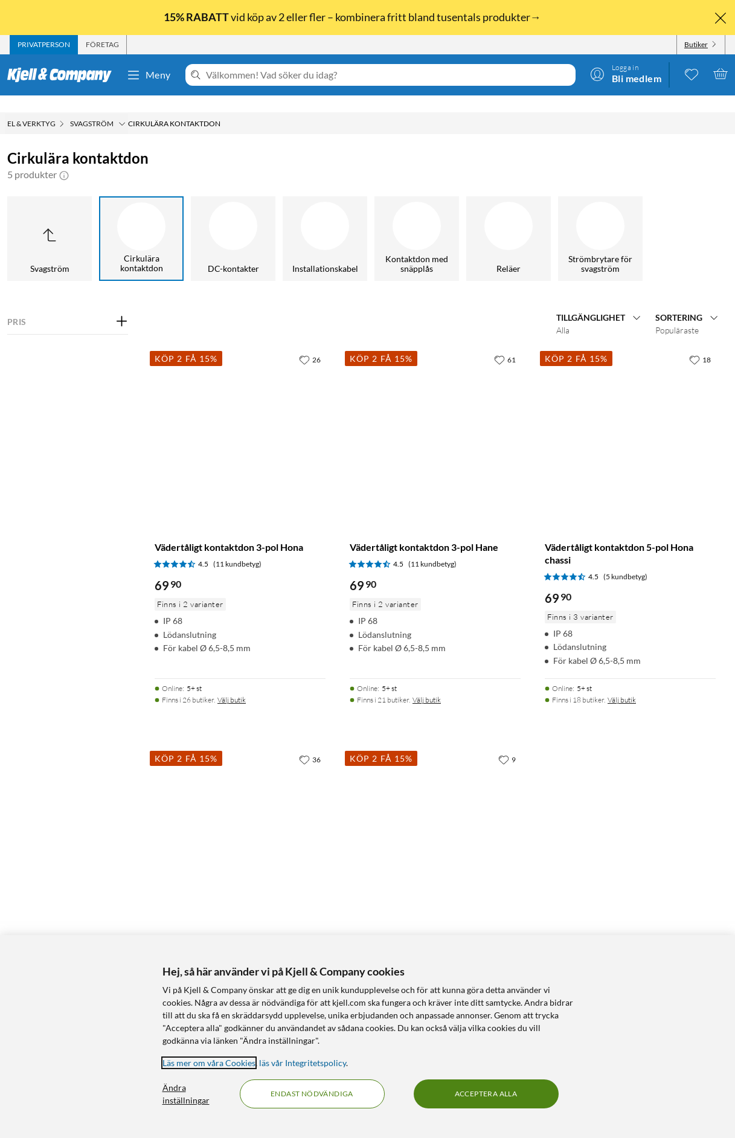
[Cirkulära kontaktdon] (141, 222)
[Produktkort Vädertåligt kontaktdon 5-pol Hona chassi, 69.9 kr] (630, 417)
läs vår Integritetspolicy (302, 1063)
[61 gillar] (505, 342)
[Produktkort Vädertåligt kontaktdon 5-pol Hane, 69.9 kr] (240, 817)
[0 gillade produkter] (691, 73)
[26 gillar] (310, 342)
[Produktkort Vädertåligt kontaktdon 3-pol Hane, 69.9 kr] (435, 417)
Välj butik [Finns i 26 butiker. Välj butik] (231, 682)
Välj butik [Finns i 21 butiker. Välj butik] (426, 682)
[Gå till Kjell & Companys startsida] (63, 75)
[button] (64, 157)
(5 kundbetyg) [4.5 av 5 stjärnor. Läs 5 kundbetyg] (625, 559)
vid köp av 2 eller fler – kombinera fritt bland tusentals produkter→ (353, 17)
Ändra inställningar (186, 1093)
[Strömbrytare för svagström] (600, 221)
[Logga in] (625, 73)
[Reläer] (508, 221)
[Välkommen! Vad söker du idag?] (388, 75)
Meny (148, 75)
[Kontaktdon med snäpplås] (416, 221)
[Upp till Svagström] (49, 221)
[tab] (44, 44)
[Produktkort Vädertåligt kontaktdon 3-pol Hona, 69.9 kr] (240, 417)
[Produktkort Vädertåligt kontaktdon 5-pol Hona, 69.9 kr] (435, 817)
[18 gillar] (700, 342)
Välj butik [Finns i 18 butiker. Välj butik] (622, 682)
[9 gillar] (507, 742)
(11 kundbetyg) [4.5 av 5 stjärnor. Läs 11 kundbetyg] (237, 546)
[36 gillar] (310, 742)
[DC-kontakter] (233, 221)
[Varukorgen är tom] (720, 73)
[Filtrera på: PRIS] (67, 305)
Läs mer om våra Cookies (208, 1063)
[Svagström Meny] (122, 107)
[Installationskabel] (325, 221)
